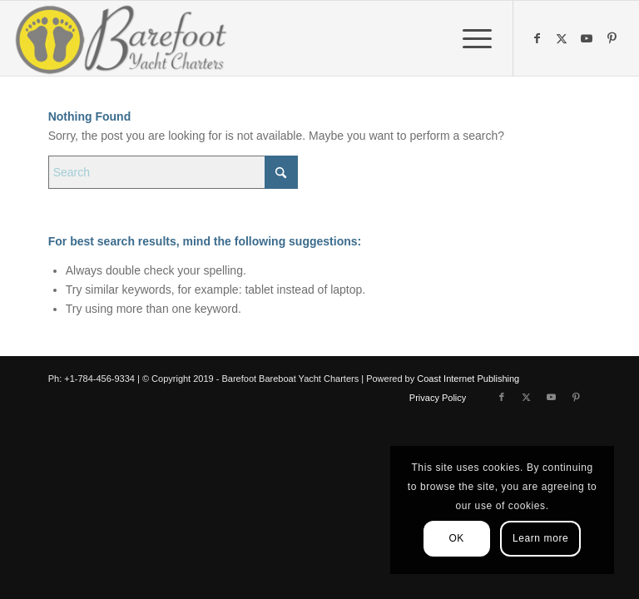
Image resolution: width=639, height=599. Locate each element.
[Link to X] (564, 38)
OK (456, 538)
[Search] (173, 172)
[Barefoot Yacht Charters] (126, 38)
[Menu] (469, 38)
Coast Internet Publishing (468, 379)
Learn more (540, 538)
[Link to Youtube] (589, 38)
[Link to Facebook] (539, 38)
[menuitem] (469, 38)
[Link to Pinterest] (614, 38)
